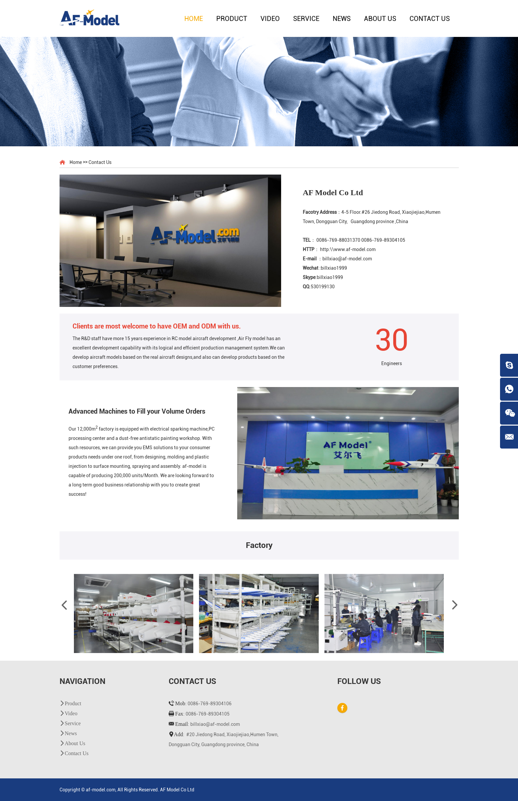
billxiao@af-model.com (215, 724)
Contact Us (430, 19)
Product (231, 19)
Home (193, 19)
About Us (380, 19)
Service (306, 19)
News (342, 19)
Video (270, 19)
